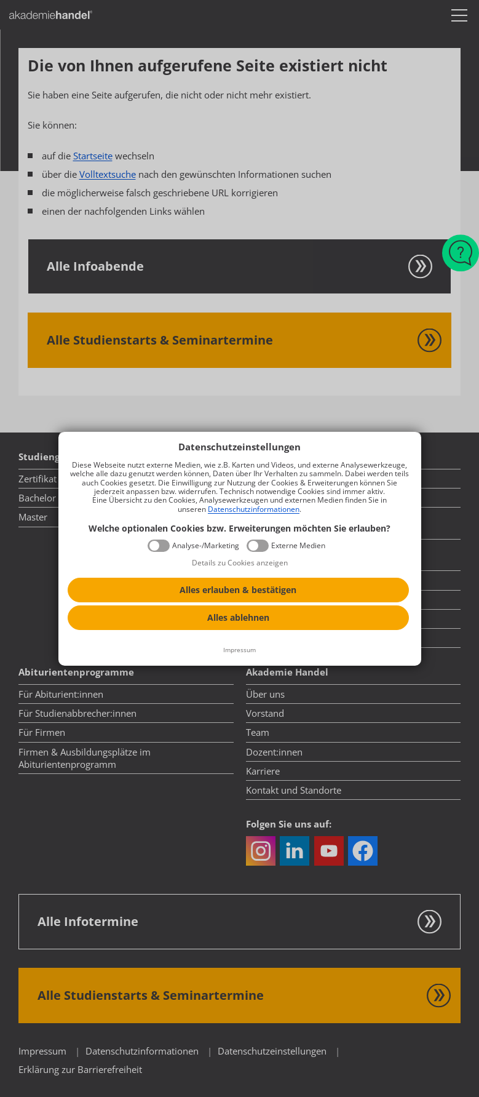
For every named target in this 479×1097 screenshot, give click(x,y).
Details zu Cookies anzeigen (240, 562)
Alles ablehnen (238, 617)
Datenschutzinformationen (253, 509)
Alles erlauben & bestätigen (238, 590)
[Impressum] (240, 650)
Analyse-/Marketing (205, 545)
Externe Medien (298, 545)
